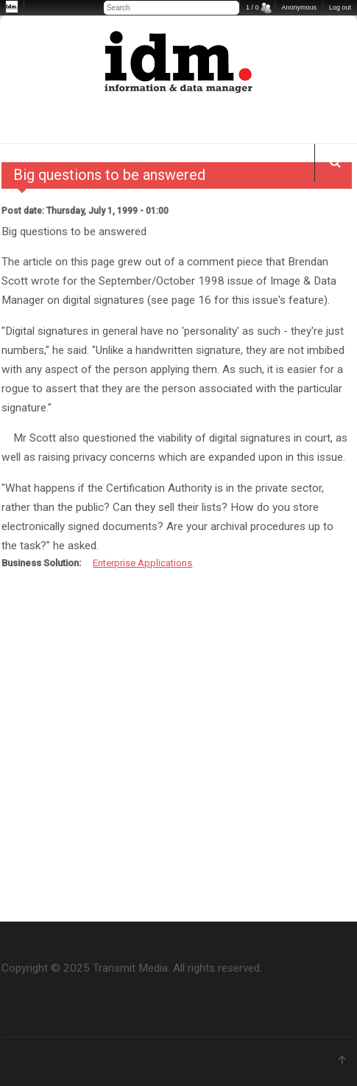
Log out (340, 7)
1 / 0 (252, 7)
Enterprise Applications (142, 562)
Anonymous (299, 7)
